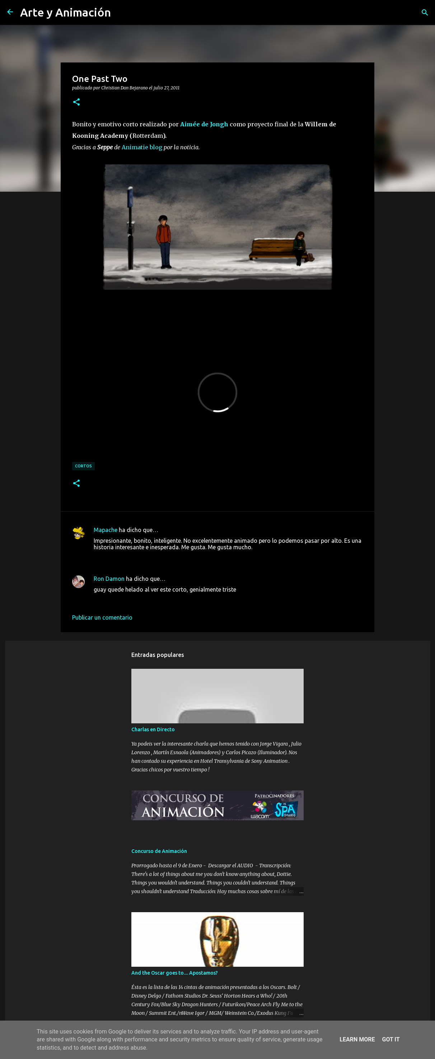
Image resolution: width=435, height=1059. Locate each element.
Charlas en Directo (153, 729)
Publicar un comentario (102, 617)
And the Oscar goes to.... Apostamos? (174, 973)
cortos (83, 466)
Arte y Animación (65, 12)
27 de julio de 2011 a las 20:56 (133, 600)
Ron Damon (109, 578)
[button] (76, 102)
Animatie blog (142, 147)
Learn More (357, 1039)
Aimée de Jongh (204, 124)
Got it (390, 1039)
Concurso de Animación (159, 851)
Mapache (105, 530)
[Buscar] (425, 12)
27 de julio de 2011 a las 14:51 (133, 558)
